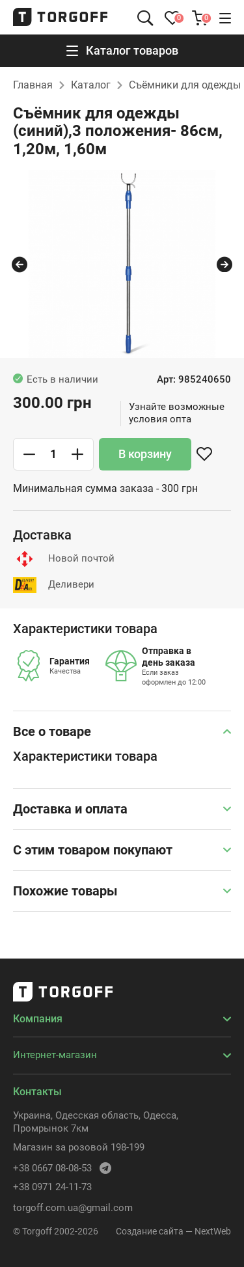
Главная (33, 85)
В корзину (145, 454)
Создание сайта (149, 1231)
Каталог (91, 85)
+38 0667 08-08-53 (52, 1168)
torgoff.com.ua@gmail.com (73, 1208)
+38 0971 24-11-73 (52, 1187)
